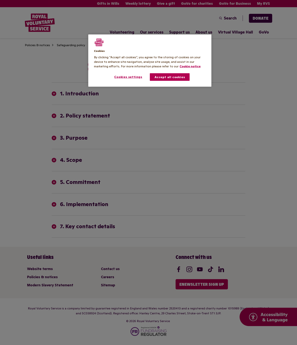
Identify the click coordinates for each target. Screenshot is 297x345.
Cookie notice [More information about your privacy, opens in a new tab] (190, 66)
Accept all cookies (170, 77)
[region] (149, 60)
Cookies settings (128, 77)
